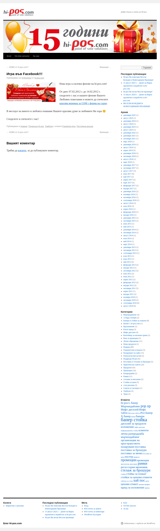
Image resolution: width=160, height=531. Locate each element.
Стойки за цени (129, 382)
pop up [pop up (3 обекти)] (146, 406)
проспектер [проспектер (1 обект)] (125, 464)
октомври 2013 (129, 250)
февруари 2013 (129, 265)
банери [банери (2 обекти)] (140, 416)
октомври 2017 (129, 168)
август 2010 (128, 306)
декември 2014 (129, 229)
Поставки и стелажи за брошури (136, 362)
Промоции (127, 370)
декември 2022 (129, 133)
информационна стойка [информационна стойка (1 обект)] (129, 431)
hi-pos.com (39, 78)
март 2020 (127, 141)
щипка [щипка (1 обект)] (147, 488)
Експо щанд (128, 329)
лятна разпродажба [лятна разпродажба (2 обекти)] (132, 433)
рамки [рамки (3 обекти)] (142, 463)
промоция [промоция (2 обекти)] (143, 460)
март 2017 (127, 183)
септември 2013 (129, 253)
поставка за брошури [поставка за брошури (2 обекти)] (134, 450)
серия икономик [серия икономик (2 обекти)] (138, 467)
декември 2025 (129, 115)
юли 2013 (127, 256)
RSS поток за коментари (94, 511)
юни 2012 (127, 276)
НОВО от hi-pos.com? (17, 67)
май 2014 (127, 241)
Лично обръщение (131, 341)
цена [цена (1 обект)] (147, 481)
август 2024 (128, 124)
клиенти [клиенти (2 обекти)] (144, 430)
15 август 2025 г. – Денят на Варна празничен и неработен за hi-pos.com (137, 86)
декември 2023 (129, 127)
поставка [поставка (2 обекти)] (140, 446)
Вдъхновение (129, 326)
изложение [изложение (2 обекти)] (127, 426)
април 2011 (128, 291)
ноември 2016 (129, 194)
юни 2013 (127, 259)
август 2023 (128, 130)
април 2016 (128, 209)
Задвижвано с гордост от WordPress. (139, 523)
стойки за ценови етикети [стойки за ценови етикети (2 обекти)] (136, 477)
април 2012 (128, 279)
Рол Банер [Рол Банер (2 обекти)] (146, 412)
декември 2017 (129, 165)
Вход (86, 506)
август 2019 (128, 147)
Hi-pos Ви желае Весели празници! (137, 92)
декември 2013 (129, 247)
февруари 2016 (129, 212)
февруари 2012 (129, 282)
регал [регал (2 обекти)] (124, 467)
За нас (36, 56)
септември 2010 (129, 303)
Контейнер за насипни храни (135, 335)
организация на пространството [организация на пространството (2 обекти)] (130, 442)
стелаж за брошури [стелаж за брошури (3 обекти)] (135, 470)
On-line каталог (22, 56)
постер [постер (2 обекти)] (129, 456)
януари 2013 (128, 268)
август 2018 (128, 159)
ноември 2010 (129, 297)
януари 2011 (128, 294)
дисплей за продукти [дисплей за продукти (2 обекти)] (133, 423)
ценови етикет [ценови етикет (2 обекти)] (129, 484)
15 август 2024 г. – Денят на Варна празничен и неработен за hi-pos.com (137, 97)
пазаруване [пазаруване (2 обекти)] (127, 446)
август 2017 (128, 171)
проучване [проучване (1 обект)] (133, 464)
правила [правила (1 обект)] (137, 457)
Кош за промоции (130, 338)
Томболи (49, 126)
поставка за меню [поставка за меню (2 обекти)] (131, 453)
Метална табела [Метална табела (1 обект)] (134, 413)
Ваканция (105, 67)
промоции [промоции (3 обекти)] (128, 460)
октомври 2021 (129, 138)
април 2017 (128, 180)
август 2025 (128, 118)
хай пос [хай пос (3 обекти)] (139, 480)
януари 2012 (128, 285)
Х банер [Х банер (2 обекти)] (126, 416)
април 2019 (128, 150)
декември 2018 (129, 153)
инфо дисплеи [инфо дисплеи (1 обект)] (139, 427)
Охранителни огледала (132, 350)
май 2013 (127, 262)
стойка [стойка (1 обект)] (123, 474)
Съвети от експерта (131, 388)
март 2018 (127, 162)
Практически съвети (131, 365)
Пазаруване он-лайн (131, 353)
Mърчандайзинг (130, 315)
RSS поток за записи (92, 509)
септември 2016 (129, 200)
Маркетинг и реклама (15, 506)
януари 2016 (128, 215)
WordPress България (92, 514)
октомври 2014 (129, 232)
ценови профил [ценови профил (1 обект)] (144, 484)
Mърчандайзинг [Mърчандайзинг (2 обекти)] (130, 406)
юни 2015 (127, 224)
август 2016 (128, 203)
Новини (23, 126)
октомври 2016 (129, 197)
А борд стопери (129, 318)
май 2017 (127, 177)
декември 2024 (129, 121)
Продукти (127, 367)
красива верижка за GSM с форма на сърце (83, 103)
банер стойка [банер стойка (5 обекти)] (134, 419)
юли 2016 (127, 206)
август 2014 (128, 235)
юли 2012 (127, 274)
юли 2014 (127, 238)
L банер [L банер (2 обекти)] (133, 402)
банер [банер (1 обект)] (133, 416)
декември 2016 (129, 191)
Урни (125, 394)
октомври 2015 (129, 221)
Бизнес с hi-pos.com (131, 323)
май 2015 (127, 227)
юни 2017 (127, 174)
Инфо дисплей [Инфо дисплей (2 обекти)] (130, 409)
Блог (9, 56)
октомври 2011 (129, 288)
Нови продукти (129, 344)
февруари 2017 (129, 185)
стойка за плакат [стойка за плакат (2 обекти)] (136, 473)
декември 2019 (129, 144)
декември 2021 (129, 136)
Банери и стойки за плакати (134, 320)
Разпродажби (128, 373)
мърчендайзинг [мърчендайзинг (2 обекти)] (130, 437)
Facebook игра (68, 126)
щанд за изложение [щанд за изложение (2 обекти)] (132, 487)
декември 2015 (129, 218)
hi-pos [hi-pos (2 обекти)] (124, 402)
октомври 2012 (129, 271)
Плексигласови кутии (132, 356)
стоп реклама (128, 385)
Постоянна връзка (85, 126)
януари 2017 (128, 188)
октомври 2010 (129, 300)
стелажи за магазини (132, 379)
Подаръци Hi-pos (36, 126)
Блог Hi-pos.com (12, 523)
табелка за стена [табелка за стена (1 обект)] (127, 481)
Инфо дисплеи (129, 332)
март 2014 (127, 244)
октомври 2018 (129, 156)
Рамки (126, 376)
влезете (22, 150)
